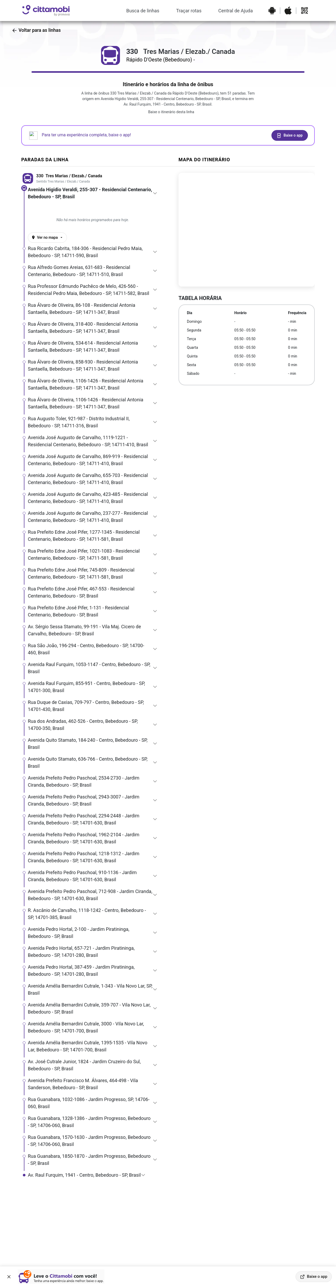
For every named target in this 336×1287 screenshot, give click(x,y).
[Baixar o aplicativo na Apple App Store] (288, 10)
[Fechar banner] (9, 1276)
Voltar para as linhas (36, 30)
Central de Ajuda (235, 10)
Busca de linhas (142, 10)
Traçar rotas (189, 10)
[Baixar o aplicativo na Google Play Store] (272, 10)
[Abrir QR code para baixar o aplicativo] (304, 10)
